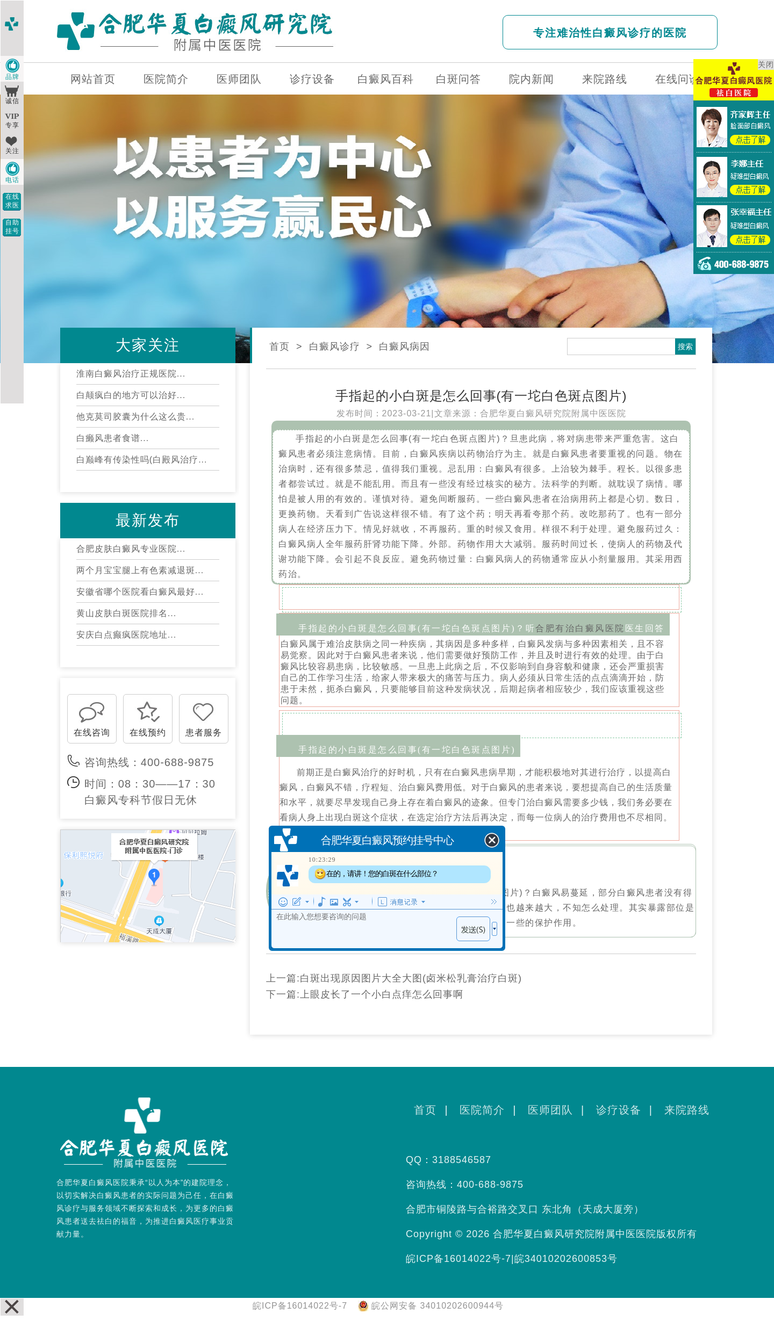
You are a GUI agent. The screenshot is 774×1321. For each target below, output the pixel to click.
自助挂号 (12, 227)
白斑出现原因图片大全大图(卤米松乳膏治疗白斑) (411, 978)
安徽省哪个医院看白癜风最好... (140, 591)
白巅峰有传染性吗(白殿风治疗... (141, 459)
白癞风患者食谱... (112, 438)
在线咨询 (92, 732)
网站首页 (93, 79)
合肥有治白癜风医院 (580, 628)
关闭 (766, 64)
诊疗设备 (312, 79)
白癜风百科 (385, 79)
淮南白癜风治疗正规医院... (130, 373)
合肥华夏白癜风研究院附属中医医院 (553, 413)
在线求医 (12, 201)
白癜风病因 (404, 346)
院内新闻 (531, 79)
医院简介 (166, 79)
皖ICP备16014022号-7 (458, 1258)
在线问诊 (677, 79)
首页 (279, 346)
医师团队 (239, 79)
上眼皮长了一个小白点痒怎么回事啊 (381, 994)
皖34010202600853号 (566, 1258)
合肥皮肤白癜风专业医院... (130, 548)
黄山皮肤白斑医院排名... (126, 613)
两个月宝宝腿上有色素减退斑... (140, 570)
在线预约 (148, 732)
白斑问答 (458, 79)
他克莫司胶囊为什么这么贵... (135, 416)
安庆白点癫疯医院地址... (126, 634)
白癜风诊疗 (334, 346)
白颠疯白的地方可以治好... (130, 395)
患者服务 (203, 732)
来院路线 (604, 79)
